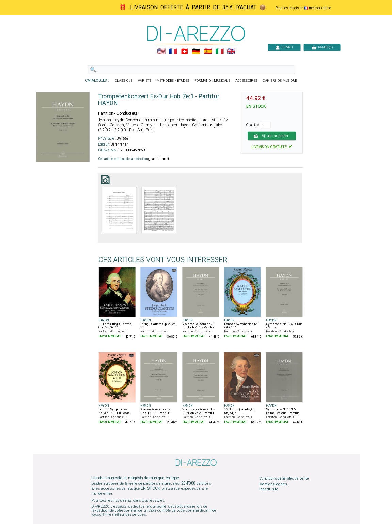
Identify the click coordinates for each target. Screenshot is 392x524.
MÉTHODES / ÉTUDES (172, 80)
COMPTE (284, 47)
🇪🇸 (207, 52)
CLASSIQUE (123, 80)
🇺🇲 (161, 52)
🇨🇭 (184, 52)
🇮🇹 (219, 52)
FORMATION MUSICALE (212, 80)
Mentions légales (273, 484)
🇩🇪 (196, 52)
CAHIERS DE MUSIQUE (280, 80)
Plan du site (268, 489)
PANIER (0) (321, 47)
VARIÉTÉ (144, 80)
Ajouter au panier (272, 135)
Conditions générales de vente (284, 478)
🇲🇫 (173, 52)
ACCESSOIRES (246, 80)
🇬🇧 (231, 52)
